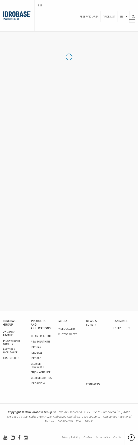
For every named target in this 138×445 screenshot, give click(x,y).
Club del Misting (41, 377)
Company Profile (8, 334)
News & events (91, 323)
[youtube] (5, 438)
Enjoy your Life (40, 372)
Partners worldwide (10, 351)
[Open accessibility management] (130, 437)
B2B (40, 5)
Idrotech (37, 358)
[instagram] (26, 438)
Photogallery (67, 334)
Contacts (93, 384)
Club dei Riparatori (37, 365)
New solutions (40, 341)
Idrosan (36, 347)
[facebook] (19, 438)
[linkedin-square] (13, 438)
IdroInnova (38, 383)
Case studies (11, 358)
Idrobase (36, 352)
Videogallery (66, 328)
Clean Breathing (41, 336)
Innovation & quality (11, 342)
